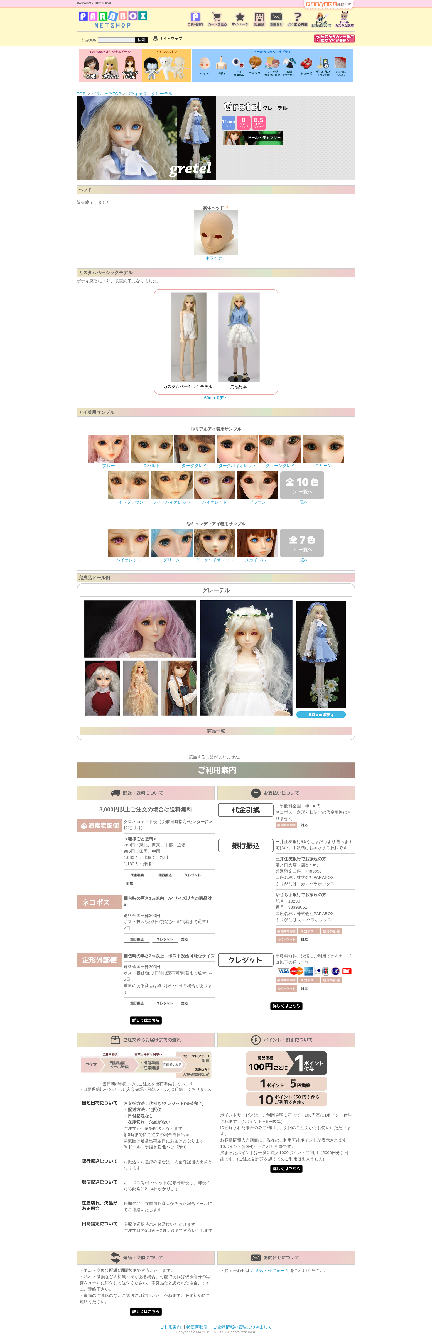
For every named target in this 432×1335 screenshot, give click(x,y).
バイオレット (214, 499)
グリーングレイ (280, 463)
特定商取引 (197, 1326)
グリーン (323, 463)
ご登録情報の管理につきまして (242, 1326)
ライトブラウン (128, 499)
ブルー (108, 463)
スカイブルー (257, 557)
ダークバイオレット (237, 463)
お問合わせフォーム (270, 1270)
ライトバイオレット (172, 499)
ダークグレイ (194, 463)
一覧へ (302, 499)
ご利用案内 (170, 1326)
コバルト (152, 463)
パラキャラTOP (106, 93)
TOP (81, 93)
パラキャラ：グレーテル (149, 93)
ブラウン (257, 499)
